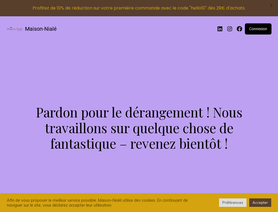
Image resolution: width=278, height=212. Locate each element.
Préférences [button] (232, 202)
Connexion (258, 29)
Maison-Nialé (41, 29)
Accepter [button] (260, 202)
